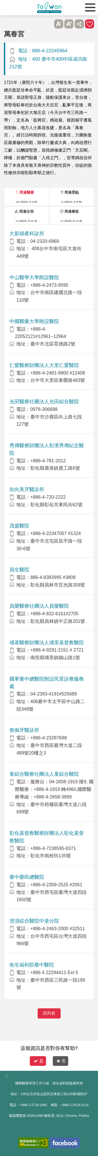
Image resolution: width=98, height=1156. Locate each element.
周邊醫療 (26, 192)
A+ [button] (68, 23)
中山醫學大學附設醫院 (34, 277)
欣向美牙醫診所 (26, 489)
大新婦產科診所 (26, 233)
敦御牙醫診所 (24, 730)
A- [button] (58, 23)
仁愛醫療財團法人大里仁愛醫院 (44, 365)
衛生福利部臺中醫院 (31, 965)
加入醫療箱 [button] (89, 23)
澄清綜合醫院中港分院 (34, 921)
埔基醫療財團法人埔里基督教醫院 (46, 642)
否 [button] (61, 1061)
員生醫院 (19, 569)
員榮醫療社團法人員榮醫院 (39, 606)
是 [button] (38, 1061)
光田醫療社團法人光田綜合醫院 (44, 401)
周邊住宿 (26, 211)
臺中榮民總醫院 (26, 877)
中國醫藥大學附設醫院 (34, 321)
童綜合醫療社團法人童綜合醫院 (44, 774)
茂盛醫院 (19, 525)
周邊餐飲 (71, 211)
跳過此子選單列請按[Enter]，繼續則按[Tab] (48, 23)
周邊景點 (71, 192)
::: (6, 1075)
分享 (79, 23)
